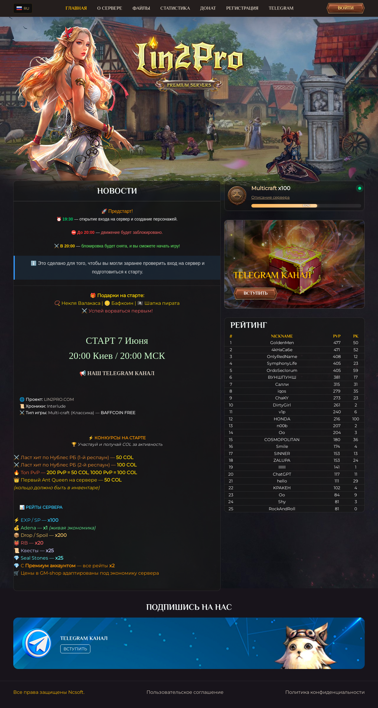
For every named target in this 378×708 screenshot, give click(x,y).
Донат (208, 8)
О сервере (109, 8)
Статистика (175, 8)
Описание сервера (270, 197)
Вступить (256, 293)
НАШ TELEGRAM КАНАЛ (120, 373)
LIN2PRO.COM (59, 399)
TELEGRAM (281, 8)
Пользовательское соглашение (185, 692)
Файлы (141, 8)
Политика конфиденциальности (325, 692)
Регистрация (242, 8)
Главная (76, 8)
